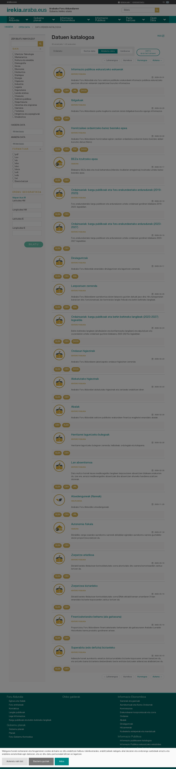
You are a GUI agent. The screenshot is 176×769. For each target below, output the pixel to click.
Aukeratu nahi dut (15, 761)
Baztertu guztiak (41, 761)
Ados (61, 761)
